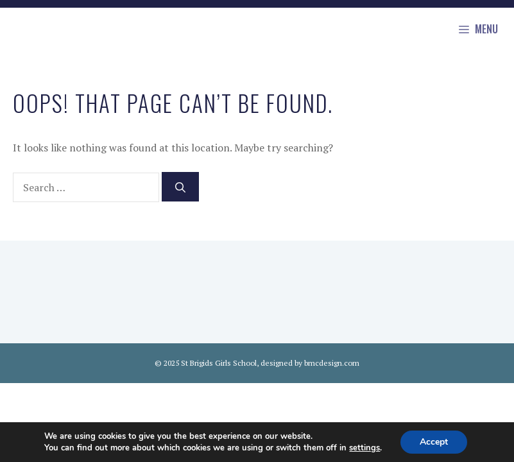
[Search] (180, 186)
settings (364, 448)
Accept (434, 442)
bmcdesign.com (331, 363)
